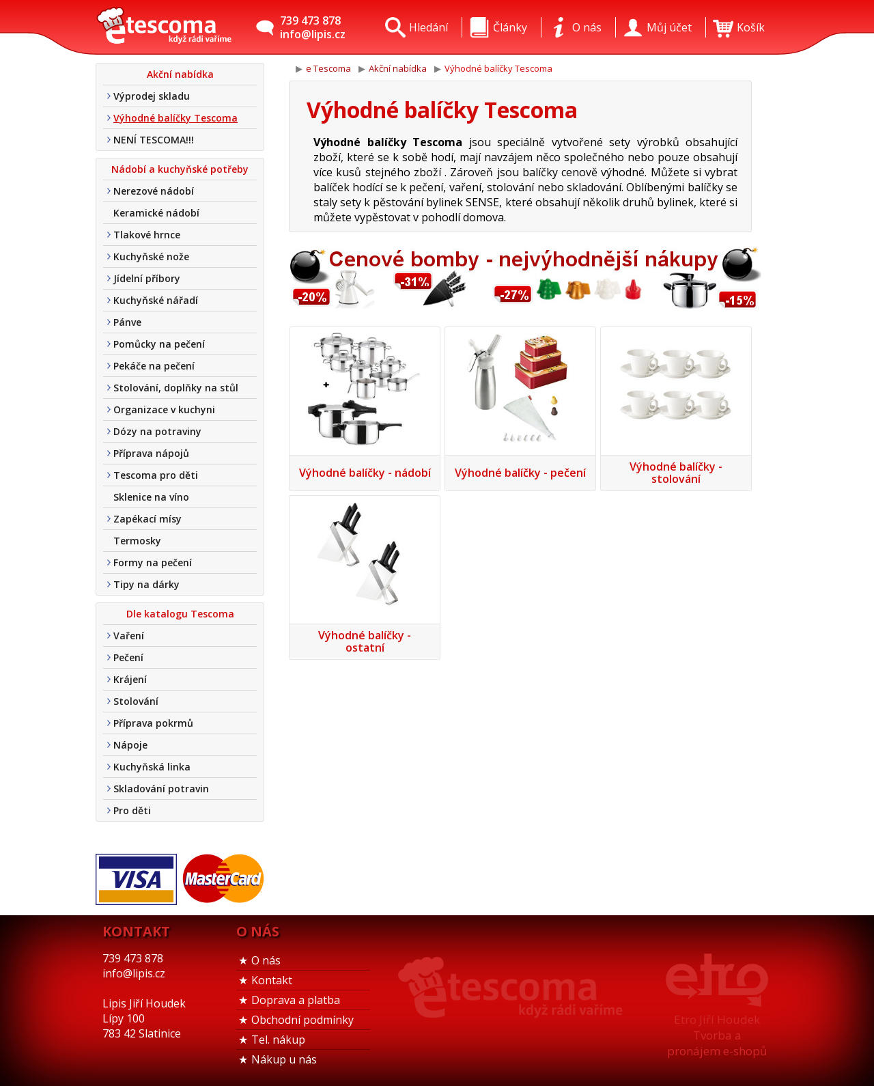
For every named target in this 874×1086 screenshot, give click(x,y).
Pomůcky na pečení (159, 343)
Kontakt (271, 980)
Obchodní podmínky (302, 1019)
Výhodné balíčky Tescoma (175, 117)
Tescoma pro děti (155, 475)
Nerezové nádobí (153, 190)
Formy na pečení (152, 562)
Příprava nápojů (151, 453)
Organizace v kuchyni (164, 409)
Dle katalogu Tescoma (180, 613)
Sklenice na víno (151, 496)
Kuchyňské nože (151, 256)
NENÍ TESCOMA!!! (153, 139)
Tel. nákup (278, 1039)
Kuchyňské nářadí (155, 300)
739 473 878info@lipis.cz (313, 27)
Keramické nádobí (156, 212)
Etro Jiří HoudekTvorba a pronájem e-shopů (717, 1035)
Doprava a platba (295, 999)
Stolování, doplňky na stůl (175, 387)
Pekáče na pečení (154, 365)
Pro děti (132, 810)
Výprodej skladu (151, 95)
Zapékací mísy (147, 518)
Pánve (127, 322)
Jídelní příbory (146, 278)
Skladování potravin (161, 788)
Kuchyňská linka (152, 766)
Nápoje (130, 744)
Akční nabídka (180, 74)
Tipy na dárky (146, 584)
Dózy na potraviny (157, 431)
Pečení (128, 657)
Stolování (135, 701)
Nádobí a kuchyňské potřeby (180, 169)
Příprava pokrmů (153, 722)
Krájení (130, 679)
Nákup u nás (284, 1059)
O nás (266, 960)
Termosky (137, 540)
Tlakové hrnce (146, 234)
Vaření (128, 635)
